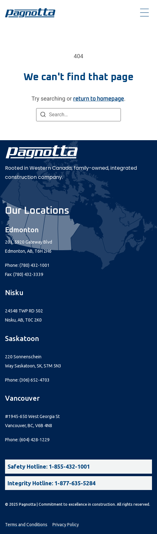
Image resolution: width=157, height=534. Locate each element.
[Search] (43, 115)
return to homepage (98, 99)
